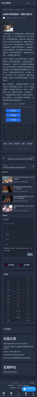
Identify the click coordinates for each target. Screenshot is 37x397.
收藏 (12, 148)
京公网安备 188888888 (23, 385)
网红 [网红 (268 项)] (18, 308)
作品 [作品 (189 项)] (18, 283)
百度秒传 (16, 143)
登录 (29, 3)
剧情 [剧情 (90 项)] (28, 283)
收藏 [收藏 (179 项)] (8, 296)
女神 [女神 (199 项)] (18, 286)
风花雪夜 (29, 143)
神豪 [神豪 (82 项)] (28, 302)
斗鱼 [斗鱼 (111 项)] (18, 296)
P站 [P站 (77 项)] (8, 280)
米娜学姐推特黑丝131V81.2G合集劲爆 (15, 343)
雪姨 (23, 143)
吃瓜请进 (13, 120)
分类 (11, 394)
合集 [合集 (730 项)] (8, 286)
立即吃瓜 (13, 110)
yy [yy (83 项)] (18, 280)
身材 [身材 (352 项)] (8, 317)
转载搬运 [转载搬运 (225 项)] (18, 317)
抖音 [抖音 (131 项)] (8, 292)
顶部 (33, 394)
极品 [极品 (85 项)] (28, 296)
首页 (12, 9)
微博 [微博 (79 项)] (18, 289)
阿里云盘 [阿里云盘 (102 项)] (28, 317)
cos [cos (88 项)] (18, 277)
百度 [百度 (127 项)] (18, 299)
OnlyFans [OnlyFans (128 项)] (28, 277)
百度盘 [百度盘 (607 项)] (8, 302)
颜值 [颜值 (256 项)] (18, 320)
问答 (18, 394)
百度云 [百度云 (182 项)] (28, 299)
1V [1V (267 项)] (8, 277)
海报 (19, 148)
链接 (26, 148)
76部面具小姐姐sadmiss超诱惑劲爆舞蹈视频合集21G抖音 (18, 347)
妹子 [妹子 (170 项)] (28, 286)
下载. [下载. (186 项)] (28, 280)
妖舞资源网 (13, 388)
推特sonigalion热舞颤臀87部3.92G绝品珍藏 (16, 358)
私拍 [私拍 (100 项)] (8, 305)
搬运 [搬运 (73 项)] (28, 292)
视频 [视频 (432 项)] (18, 314)
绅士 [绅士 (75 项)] (8, 308)
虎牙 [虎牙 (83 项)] (28, 311)
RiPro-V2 (15, 383)
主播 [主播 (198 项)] (8, 283)
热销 (10, 143)
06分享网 (6, 3)
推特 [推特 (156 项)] (18, 292)
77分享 (18, 388)
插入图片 (6, 219)
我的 (26, 394)
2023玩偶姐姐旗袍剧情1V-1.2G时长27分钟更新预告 (23, 197)
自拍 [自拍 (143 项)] (8, 311)
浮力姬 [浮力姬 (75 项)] (8, 299)
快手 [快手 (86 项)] (28, 289)
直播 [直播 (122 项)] (18, 302)
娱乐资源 (17, 9)
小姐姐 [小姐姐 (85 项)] (8, 289)
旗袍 (5, 143)
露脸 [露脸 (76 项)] (8, 320)
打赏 (6, 148)
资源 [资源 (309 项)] (28, 314)
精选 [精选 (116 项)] (28, 305)
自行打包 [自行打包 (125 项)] (18, 311)
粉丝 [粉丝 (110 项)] (18, 305)
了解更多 (13, 115)
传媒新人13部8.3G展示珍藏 (11, 352)
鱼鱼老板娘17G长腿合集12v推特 (13, 355)
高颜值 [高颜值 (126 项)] (28, 320)
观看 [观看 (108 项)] (8, 314)
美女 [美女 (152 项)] (28, 308)
